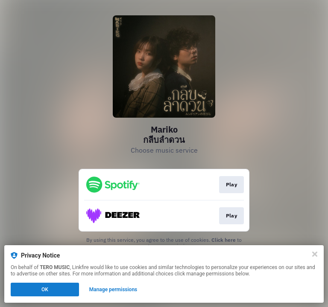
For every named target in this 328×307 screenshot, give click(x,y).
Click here (223, 240)
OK (44, 290)
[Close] (315, 254)
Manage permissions (113, 290)
